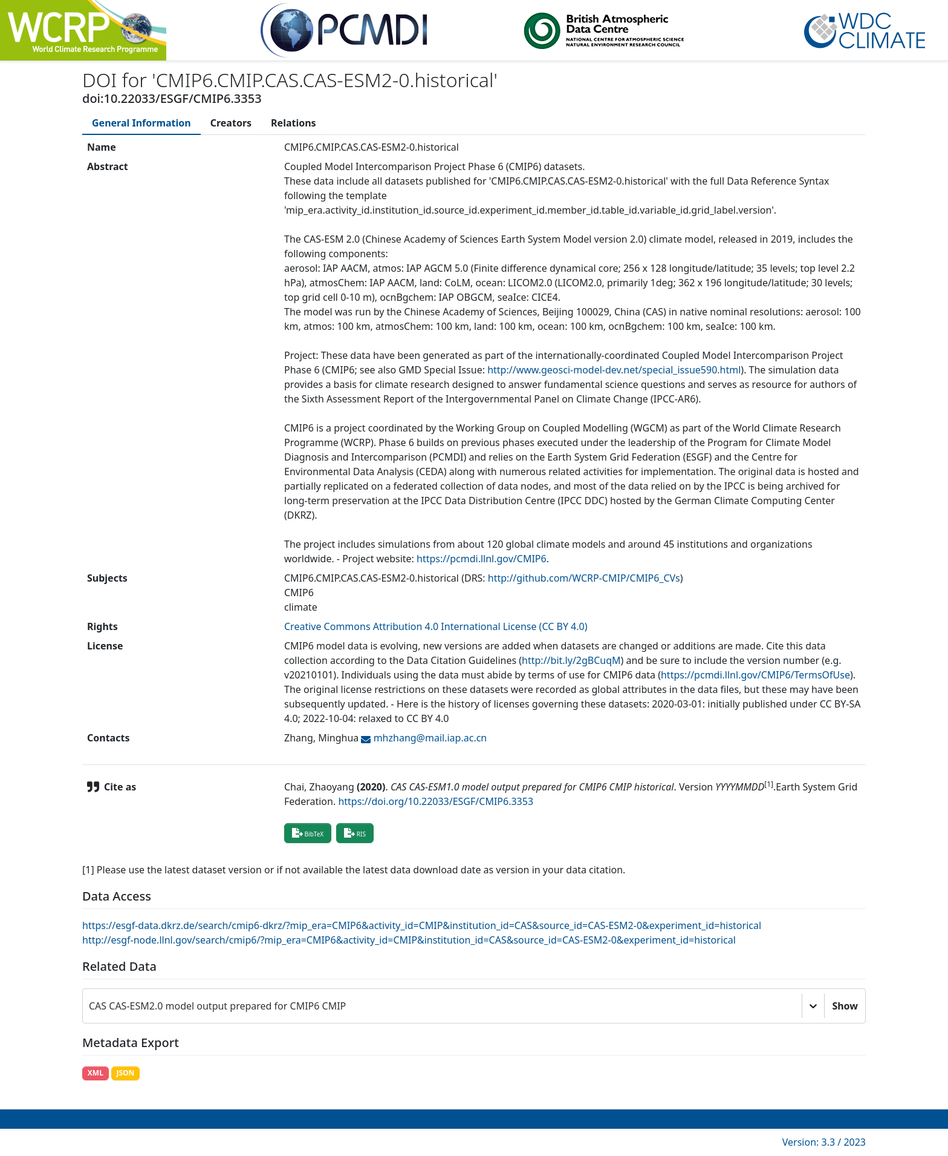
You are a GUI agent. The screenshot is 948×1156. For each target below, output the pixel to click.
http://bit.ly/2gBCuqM (571, 660)
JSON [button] (125, 1073)
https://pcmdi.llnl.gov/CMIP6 (482, 558)
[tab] (141, 123)
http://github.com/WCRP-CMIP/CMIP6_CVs (584, 578)
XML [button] (95, 1073)
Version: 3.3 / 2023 (824, 1142)
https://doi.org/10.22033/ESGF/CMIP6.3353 (435, 801)
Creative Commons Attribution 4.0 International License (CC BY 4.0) (436, 626)
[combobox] (90, 1006)
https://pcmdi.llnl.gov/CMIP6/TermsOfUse (755, 674)
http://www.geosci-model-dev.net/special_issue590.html (614, 369)
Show (845, 1006)
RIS (355, 832)
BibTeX (307, 832)
